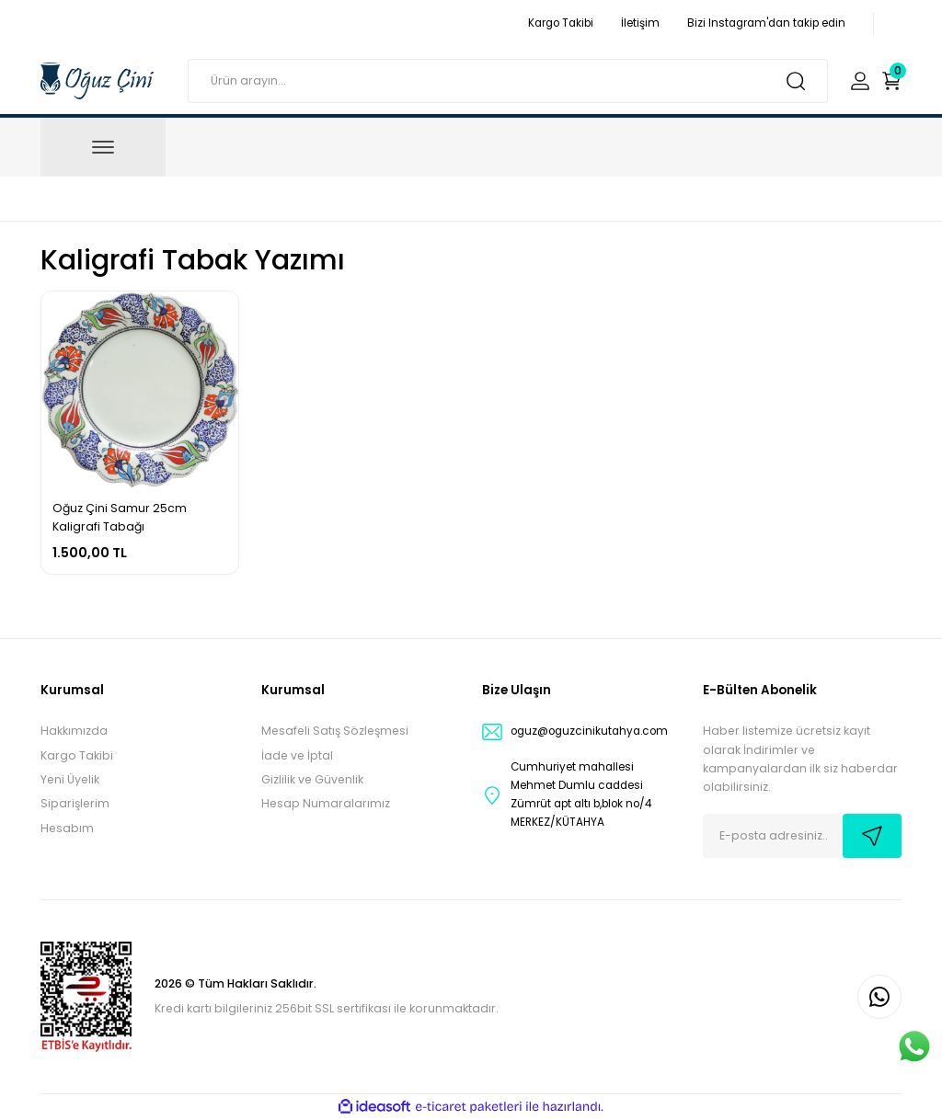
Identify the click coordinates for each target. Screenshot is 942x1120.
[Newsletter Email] (802, 836)
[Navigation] (103, 147)
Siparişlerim (74, 803)
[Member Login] (860, 81)
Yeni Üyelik (69, 779)
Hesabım (67, 828)
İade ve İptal (297, 755)
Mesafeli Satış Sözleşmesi (334, 730)
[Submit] (872, 836)
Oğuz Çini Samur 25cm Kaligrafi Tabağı (119, 517)
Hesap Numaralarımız (325, 803)
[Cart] (891, 81)
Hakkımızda (74, 730)
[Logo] (97, 80)
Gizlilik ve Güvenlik (312, 779)
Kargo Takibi (76, 755)
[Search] (508, 81)
